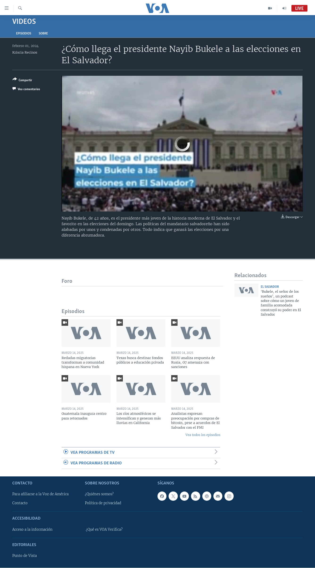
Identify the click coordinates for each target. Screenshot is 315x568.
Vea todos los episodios (203, 435)
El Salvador (270, 286)
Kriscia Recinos (24, 52)
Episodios (23, 33)
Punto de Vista (24, 556)
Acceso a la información (32, 529)
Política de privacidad (103, 503)
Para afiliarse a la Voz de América (40, 494)
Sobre (43, 33)
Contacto (20, 503)
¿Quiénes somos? (99, 494)
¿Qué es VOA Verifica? (104, 529)
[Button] (22, 80)
